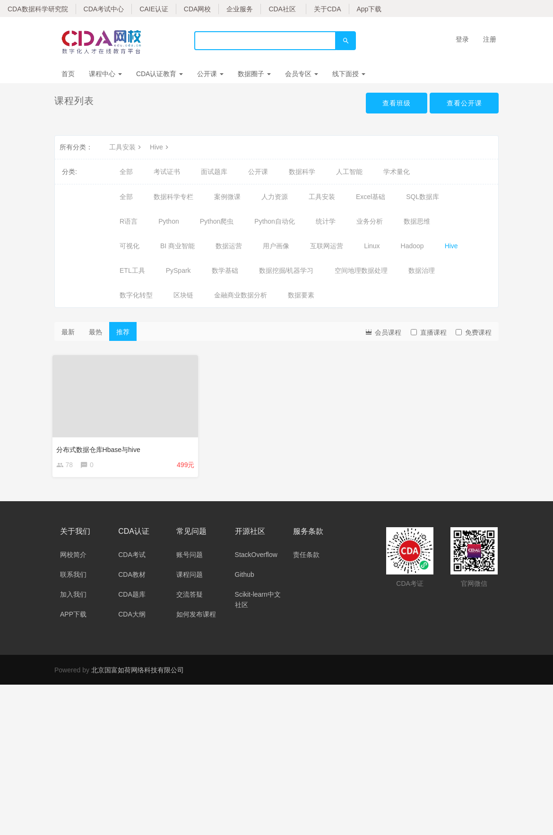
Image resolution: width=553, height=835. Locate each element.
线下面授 (348, 74)
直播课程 (429, 332)
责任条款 (306, 556)
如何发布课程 (196, 616)
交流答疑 (189, 596)
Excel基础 (370, 196)
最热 (95, 332)
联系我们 (73, 576)
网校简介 (73, 556)
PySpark (178, 270)
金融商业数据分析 (240, 295)
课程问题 (189, 576)
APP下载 (73, 616)
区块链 (183, 295)
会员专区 (301, 74)
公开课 (210, 74)
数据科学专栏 (173, 196)
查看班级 (395, 103)
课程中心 (105, 74)
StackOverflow (256, 556)
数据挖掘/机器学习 (286, 270)
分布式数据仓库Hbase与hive (100, 447)
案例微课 (227, 196)
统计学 (326, 221)
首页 (68, 74)
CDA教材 (132, 576)
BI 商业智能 (177, 246)
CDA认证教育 (159, 74)
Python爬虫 (217, 221)
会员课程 (382, 331)
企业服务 (239, 9)
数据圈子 (254, 74)
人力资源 (274, 196)
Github (244, 576)
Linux (372, 246)
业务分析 (369, 221)
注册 (489, 39)
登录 (462, 39)
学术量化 (396, 171)
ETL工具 (132, 270)
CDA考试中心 (104, 9)
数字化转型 (136, 295)
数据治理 (421, 270)
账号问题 (189, 556)
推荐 (123, 332)
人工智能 (349, 171)
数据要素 (301, 295)
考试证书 (167, 171)
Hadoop (412, 246)
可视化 (129, 246)
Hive (160, 147)
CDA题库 (132, 596)
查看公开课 (464, 103)
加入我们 (73, 596)
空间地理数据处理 (361, 270)
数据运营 (229, 246)
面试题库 (214, 171)
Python (168, 221)
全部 (126, 171)
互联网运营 (326, 246)
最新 (68, 332)
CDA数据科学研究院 (38, 9)
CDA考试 (132, 556)
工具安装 (126, 147)
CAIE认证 (153, 9)
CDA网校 (197, 9)
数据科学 (302, 171)
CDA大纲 (132, 616)
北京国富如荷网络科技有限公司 (137, 672)
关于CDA (327, 9)
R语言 (129, 221)
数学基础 (225, 270)
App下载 (369, 9)
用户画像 (276, 246)
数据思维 (417, 221)
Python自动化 (274, 221)
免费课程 (474, 332)
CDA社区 (282, 9)
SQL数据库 (422, 196)
